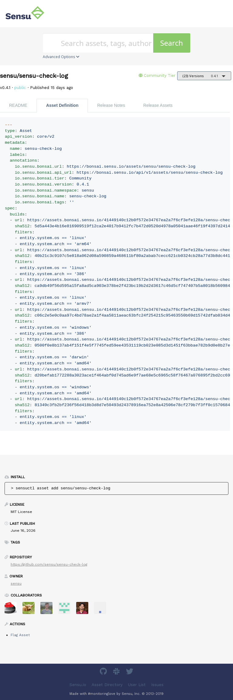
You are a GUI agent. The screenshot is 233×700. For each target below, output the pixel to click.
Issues (157, 684)
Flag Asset (20, 635)
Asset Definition (62, 105)
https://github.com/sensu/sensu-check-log (49, 564)
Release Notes (111, 105)
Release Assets (158, 105)
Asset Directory (107, 684)
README (18, 105)
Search (171, 43)
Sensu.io (77, 684)
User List (137, 684)
